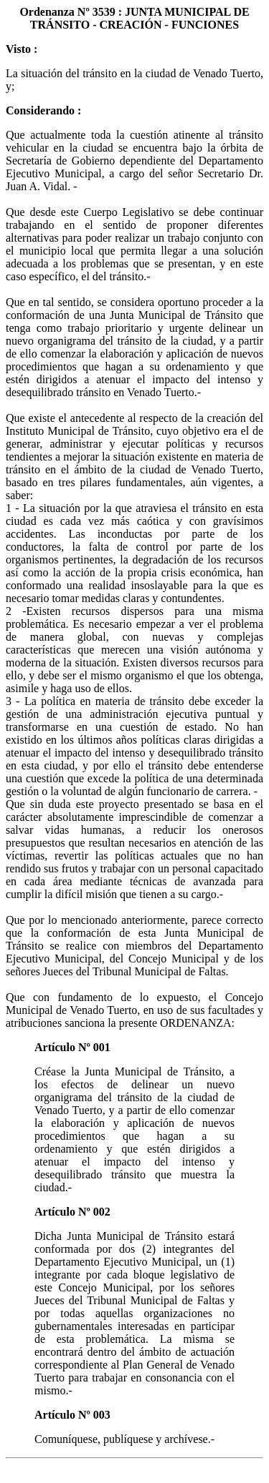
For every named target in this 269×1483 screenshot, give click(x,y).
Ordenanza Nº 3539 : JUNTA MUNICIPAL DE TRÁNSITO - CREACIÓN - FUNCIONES (134, 18)
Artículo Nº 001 (72, 1047)
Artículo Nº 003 (72, 1415)
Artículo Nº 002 (72, 1212)
